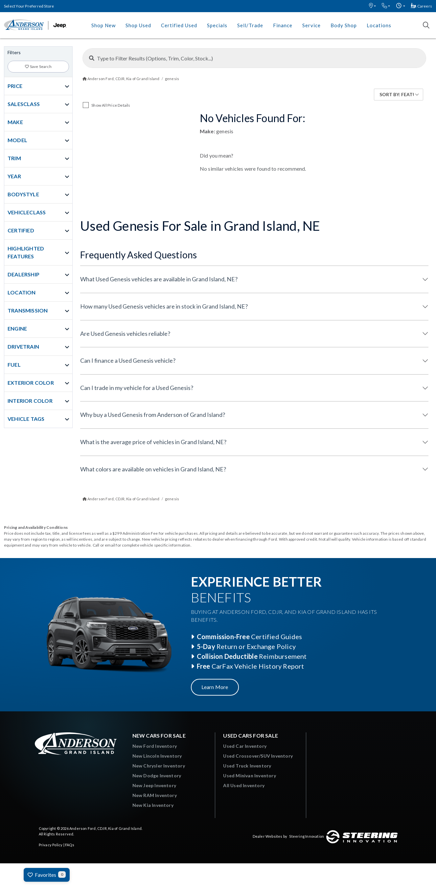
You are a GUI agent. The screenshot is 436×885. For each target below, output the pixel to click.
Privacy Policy (51, 845)
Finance (282, 25)
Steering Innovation (306, 836)
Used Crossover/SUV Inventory (258, 756)
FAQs (69, 845)
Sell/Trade (250, 25)
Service (311, 25)
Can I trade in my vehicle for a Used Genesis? (136, 387)
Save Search (38, 66)
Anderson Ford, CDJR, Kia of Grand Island (105, 828)
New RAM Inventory (154, 795)
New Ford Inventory (154, 746)
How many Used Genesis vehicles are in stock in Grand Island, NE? (164, 306)
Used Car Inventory (244, 746)
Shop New (103, 25)
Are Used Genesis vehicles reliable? (125, 333)
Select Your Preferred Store (29, 6)
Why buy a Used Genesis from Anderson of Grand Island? (152, 414)
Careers (421, 6)
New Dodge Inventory (156, 775)
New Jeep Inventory (154, 785)
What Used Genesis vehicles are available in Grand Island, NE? (159, 279)
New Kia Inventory (152, 805)
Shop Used (138, 25)
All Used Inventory (243, 785)
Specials (217, 25)
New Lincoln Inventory (157, 756)
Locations (379, 25)
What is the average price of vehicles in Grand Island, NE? (153, 441)
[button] (372, 6)
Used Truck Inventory (247, 765)
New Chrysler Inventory (158, 765)
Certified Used (179, 25)
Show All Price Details (110, 105)
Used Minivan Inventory (249, 775)
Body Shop (344, 25)
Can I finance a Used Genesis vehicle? (127, 360)
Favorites (47, 874)
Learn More (214, 687)
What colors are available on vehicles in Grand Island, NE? (153, 469)
